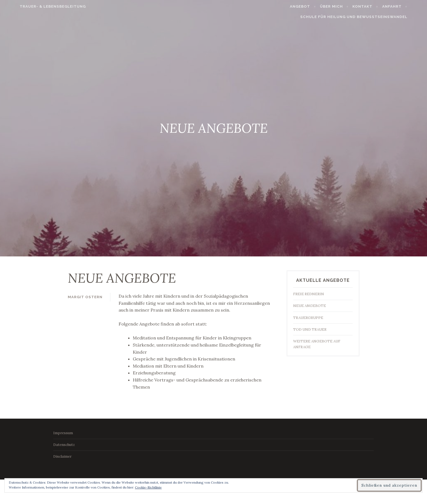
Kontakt (375, 6)
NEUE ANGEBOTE (309, 305)
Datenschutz (64, 444)
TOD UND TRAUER (309, 329)
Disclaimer (62, 456)
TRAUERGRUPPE (308, 317)
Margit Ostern (85, 297)
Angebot (313, 6)
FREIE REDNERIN (308, 294)
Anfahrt (404, 6)
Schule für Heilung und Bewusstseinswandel (366, 17)
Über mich (344, 6)
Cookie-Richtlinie (148, 487)
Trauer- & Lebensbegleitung (40, 6)
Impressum (63, 433)
